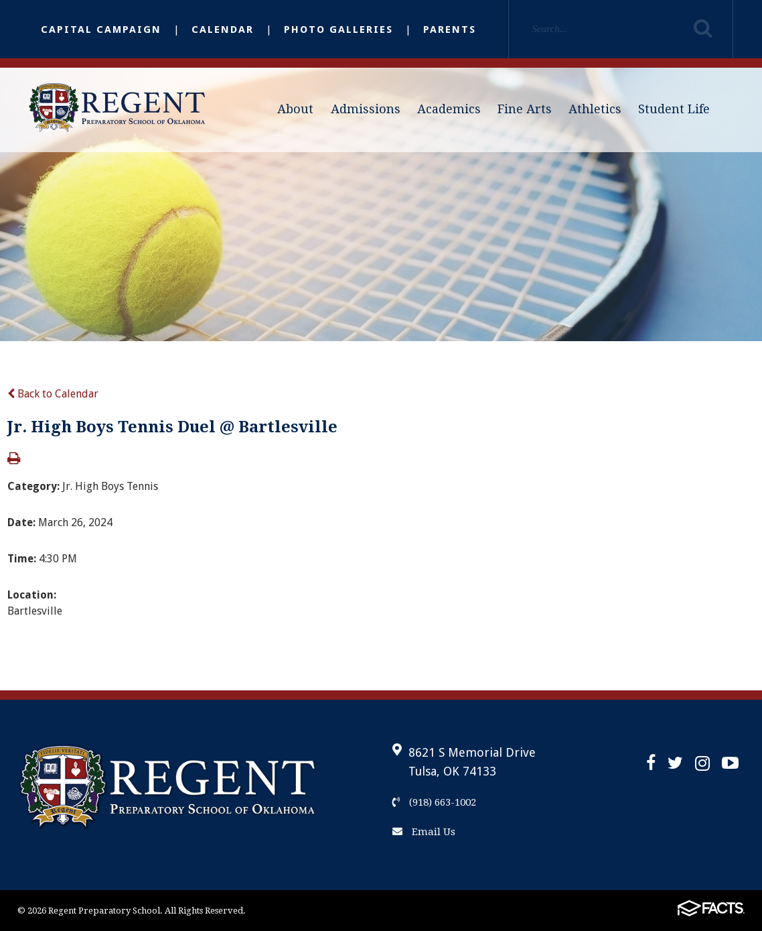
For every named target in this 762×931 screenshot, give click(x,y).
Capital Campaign (101, 29)
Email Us (423, 832)
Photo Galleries (338, 29)
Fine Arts (525, 109)
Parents (449, 29)
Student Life (674, 109)
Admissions (365, 109)
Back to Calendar (52, 393)
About (295, 109)
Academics (449, 109)
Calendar (223, 29)
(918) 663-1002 (434, 802)
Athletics (594, 109)
